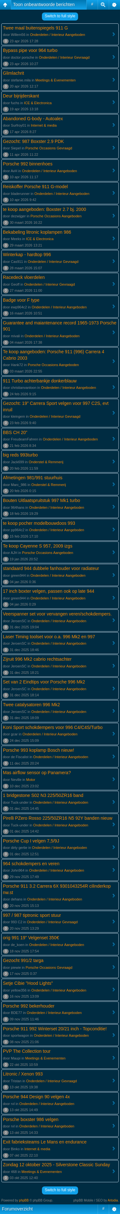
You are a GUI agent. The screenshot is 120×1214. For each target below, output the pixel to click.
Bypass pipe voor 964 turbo (30, 50)
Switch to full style (60, 16)
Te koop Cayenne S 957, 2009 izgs (37, 545)
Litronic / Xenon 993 (23, 1073)
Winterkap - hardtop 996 (27, 254)
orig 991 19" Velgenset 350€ (31, 937)
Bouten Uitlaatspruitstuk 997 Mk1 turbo (41, 500)
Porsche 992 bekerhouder (28, 1006)
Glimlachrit (13, 73)
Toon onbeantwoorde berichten (44, 4)
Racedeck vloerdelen (24, 277)
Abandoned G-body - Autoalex (33, 118)
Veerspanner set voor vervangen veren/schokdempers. (57, 613)
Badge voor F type (21, 300)
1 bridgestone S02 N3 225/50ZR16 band (43, 795)
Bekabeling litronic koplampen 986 (37, 232)
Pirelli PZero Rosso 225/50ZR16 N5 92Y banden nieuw (57, 818)
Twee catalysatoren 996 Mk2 (31, 704)
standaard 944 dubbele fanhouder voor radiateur (51, 568)
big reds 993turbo (20, 454)
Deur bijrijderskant (21, 95)
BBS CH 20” (15, 432)
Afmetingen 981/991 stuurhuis (32, 477)
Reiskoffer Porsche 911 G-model (35, 186)
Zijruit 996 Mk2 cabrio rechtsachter (37, 659)
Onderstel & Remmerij (46, 462)
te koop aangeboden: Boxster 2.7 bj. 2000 (44, 209)
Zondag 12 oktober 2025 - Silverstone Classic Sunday (56, 1164)
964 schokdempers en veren (31, 863)
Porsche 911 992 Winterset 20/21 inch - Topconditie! (55, 1028)
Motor (30, 780)
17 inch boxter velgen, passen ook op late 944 (48, 591)
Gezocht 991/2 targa (23, 960)
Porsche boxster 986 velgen (31, 1119)
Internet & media (44, 125)
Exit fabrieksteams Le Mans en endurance (44, 1141)
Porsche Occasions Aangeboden (56, 216)
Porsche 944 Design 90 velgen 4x (36, 1096)
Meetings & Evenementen (56, 80)
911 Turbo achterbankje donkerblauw (39, 380)
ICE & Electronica (38, 103)
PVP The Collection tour (27, 1051)
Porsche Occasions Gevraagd (48, 148)
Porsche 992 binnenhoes (27, 163)
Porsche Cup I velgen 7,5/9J (31, 840)
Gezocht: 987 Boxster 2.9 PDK (33, 141)
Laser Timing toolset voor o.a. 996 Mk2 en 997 (49, 636)
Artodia (113, 1200)
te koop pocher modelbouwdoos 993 (39, 523)
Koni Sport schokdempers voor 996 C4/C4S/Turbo (53, 727)
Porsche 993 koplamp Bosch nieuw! (38, 750)
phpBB (24, 1200)
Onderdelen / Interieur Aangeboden (57, 35)
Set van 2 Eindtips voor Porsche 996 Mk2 (44, 681)
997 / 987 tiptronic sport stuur (32, 915)
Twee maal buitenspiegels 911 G (35, 27)
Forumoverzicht (17, 1208)
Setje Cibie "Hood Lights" (28, 983)
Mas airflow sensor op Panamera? (37, 772)
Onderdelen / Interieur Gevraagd (64, 57)
